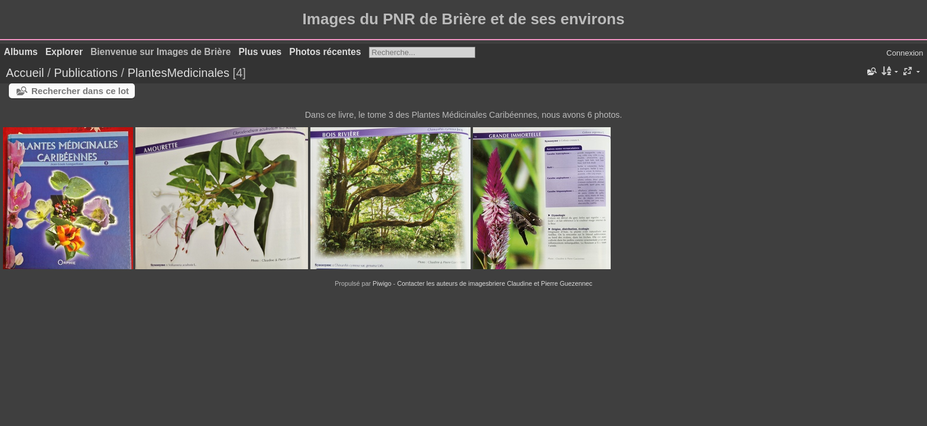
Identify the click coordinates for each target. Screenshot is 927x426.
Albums (21, 52)
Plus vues (259, 52)
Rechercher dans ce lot (80, 91)
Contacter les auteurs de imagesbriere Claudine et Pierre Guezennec (494, 283)
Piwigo (381, 283)
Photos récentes (325, 52)
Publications (86, 72)
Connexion (904, 53)
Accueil (25, 72)
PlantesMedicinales (178, 72)
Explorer (64, 52)
